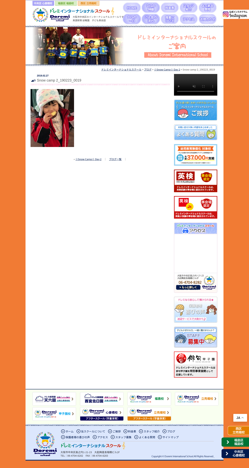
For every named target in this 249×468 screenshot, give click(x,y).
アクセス (102, 437)
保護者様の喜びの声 (78, 437)
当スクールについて (93, 431)
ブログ (171, 431)
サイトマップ (170, 437)
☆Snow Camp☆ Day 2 (88, 159)
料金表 (132, 431)
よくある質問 (147, 437)
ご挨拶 (117, 431)
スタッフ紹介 (151, 431)
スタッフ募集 (123, 437)
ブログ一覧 (115, 159)
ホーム (70, 431)
